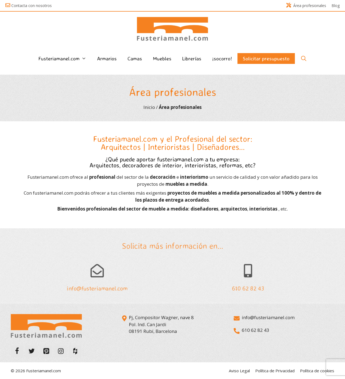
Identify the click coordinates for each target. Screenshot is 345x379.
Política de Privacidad (275, 370)
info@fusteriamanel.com (97, 289)
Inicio (149, 107)
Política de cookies (317, 370)
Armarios (107, 58)
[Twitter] (31, 351)
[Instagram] (60, 351)
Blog (336, 5)
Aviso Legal (239, 370)
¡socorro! (222, 58)
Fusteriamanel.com (65, 58)
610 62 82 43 (248, 289)
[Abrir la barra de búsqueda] (303, 58)
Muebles (162, 58)
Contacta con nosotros (31, 5)
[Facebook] (17, 351)
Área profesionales (306, 5)
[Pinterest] (46, 351)
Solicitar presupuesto (266, 58)
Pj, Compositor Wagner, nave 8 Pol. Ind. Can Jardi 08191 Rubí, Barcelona (161, 324)
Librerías (191, 58)
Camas (134, 58)
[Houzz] (75, 351)
